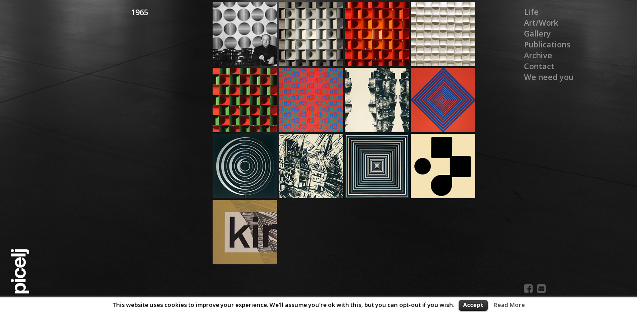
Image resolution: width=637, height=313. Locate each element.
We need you (549, 77)
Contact (539, 66)
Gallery (537, 33)
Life (531, 12)
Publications (547, 44)
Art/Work (541, 22)
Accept (473, 305)
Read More (509, 305)
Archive (538, 55)
